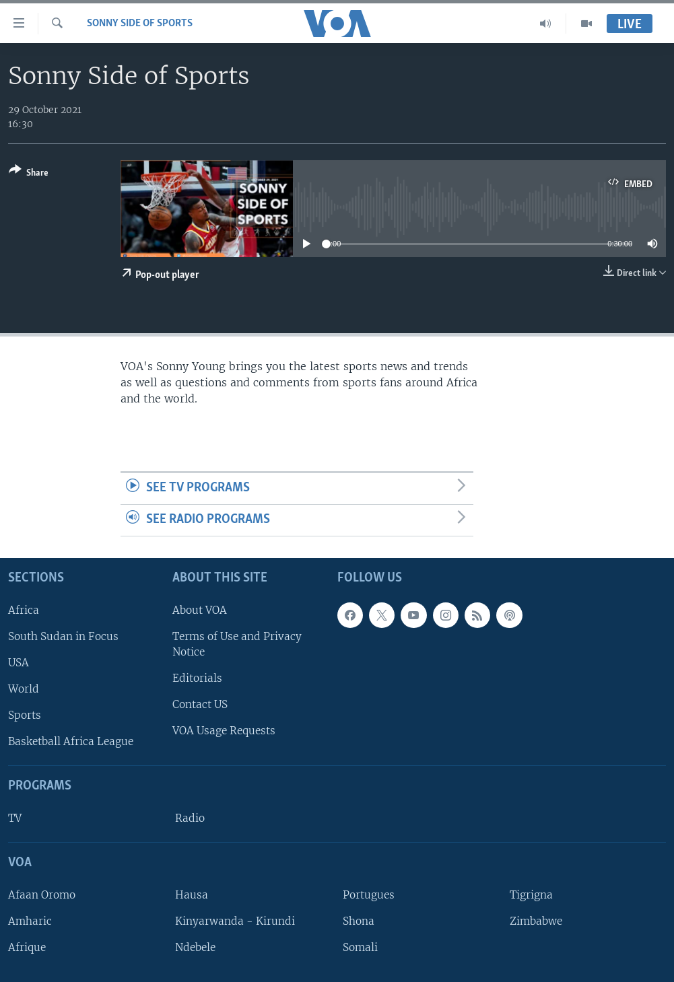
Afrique (27, 947)
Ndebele (195, 947)
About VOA (199, 610)
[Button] (28, 174)
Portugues (369, 894)
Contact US (200, 704)
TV (15, 818)
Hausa (191, 894)
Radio (190, 818)
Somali (360, 947)
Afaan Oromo (41, 894)
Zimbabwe (536, 921)
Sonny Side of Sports (140, 23)
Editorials (197, 678)
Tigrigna (531, 894)
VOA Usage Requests (223, 730)
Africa (23, 610)
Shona (358, 921)
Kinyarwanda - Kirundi (235, 921)
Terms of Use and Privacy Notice (237, 644)
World (23, 688)
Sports (24, 715)
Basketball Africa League (70, 741)
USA (18, 662)
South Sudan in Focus (63, 636)
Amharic (30, 921)
